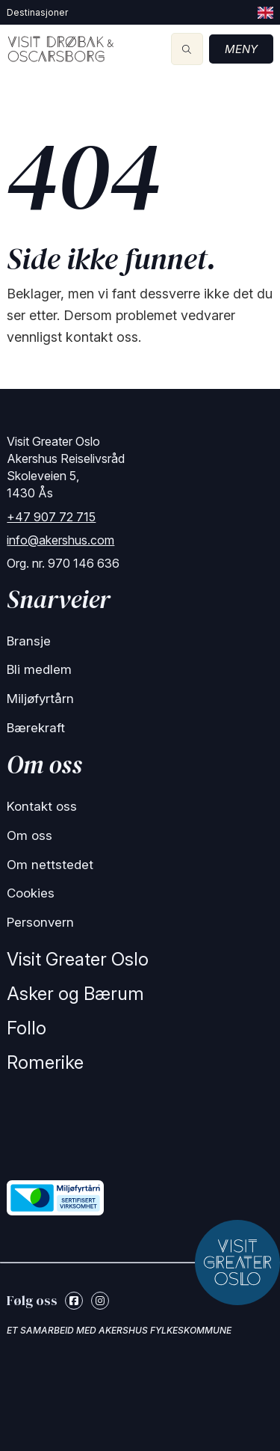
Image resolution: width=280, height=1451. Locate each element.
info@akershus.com (60, 540)
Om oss (29, 835)
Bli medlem (39, 669)
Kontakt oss (42, 806)
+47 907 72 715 (51, 516)
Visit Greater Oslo (78, 959)
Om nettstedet (50, 864)
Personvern (40, 922)
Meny (241, 49)
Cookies (31, 893)
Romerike (45, 1062)
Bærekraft (36, 727)
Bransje (29, 641)
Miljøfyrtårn (40, 698)
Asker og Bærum (75, 993)
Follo (26, 1028)
